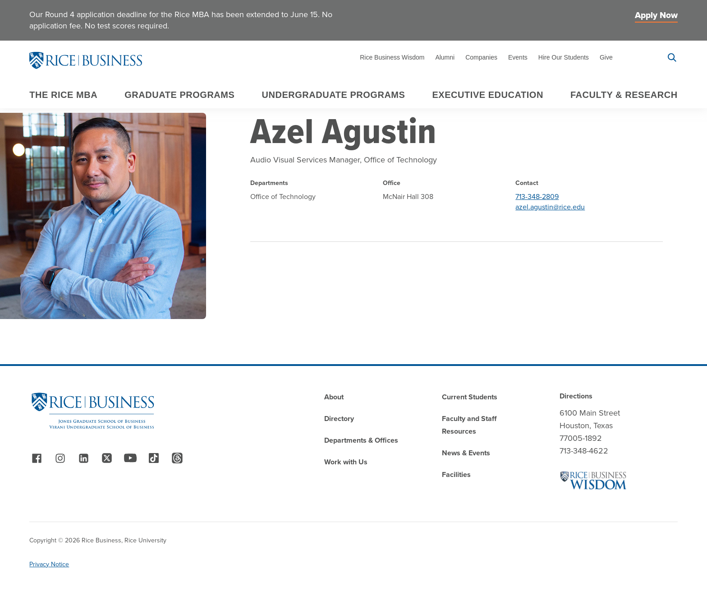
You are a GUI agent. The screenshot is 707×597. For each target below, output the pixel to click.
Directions (576, 396)
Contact (526, 183)
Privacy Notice (49, 564)
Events (518, 57)
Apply (639, 57)
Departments (269, 183)
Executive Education (487, 95)
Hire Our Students (563, 57)
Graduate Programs (179, 95)
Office (391, 183)
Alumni (444, 57)
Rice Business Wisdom (392, 57)
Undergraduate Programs (333, 95)
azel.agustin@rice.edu (550, 207)
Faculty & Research (624, 95)
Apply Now (656, 15)
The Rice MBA (63, 95)
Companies (481, 57)
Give (606, 57)
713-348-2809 (537, 196)
